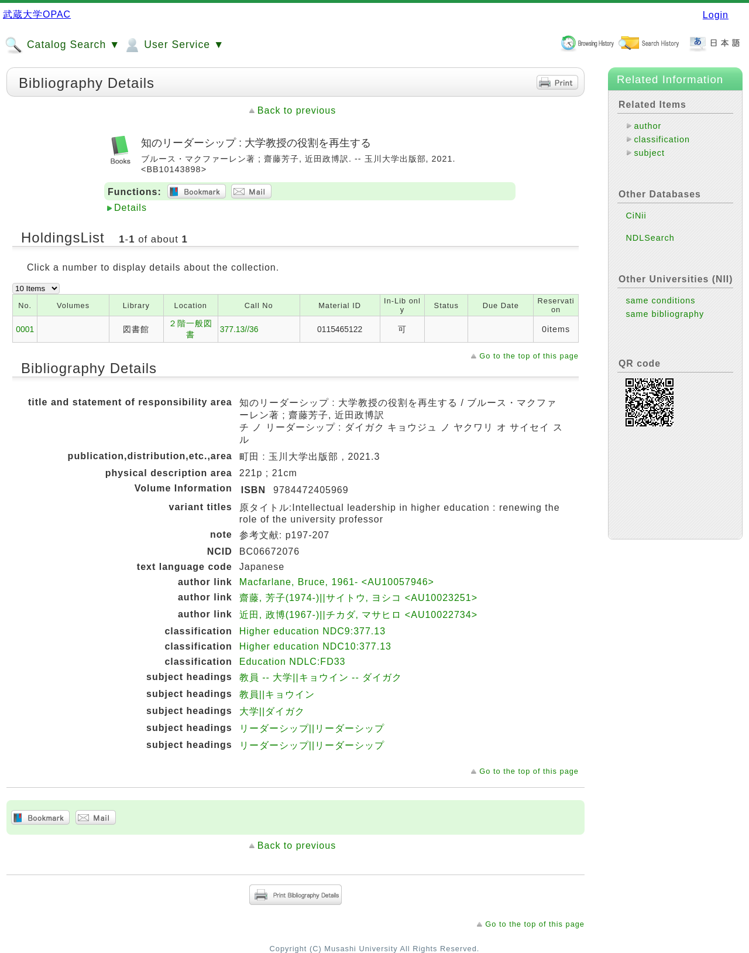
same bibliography (665, 314)
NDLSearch (650, 237)
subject (649, 153)
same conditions (660, 300)
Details (130, 208)
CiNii (636, 215)
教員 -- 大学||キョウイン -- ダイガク (320, 677)
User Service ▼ (173, 45)
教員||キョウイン (277, 694)
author (647, 126)
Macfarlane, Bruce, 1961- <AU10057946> (336, 582)
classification (662, 139)
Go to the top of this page (529, 355)
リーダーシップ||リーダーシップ (311, 728)
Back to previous (296, 110)
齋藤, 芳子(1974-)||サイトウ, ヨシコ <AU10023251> (358, 598)
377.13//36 (239, 329)
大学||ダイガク (272, 711)
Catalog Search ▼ (62, 45)
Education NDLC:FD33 (292, 662)
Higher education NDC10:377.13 (315, 646)
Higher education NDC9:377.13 (312, 631)
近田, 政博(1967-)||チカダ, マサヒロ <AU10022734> (358, 615)
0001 (25, 329)
